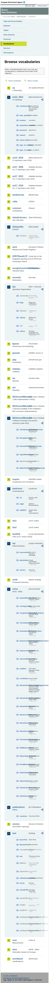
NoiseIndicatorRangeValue (24, 698)
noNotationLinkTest (24, 878)
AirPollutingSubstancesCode (24, 430)
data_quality (24, 115)
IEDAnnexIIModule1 (20, 397)
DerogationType (24, 438)
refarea (22, 318)
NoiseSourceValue (24, 731)
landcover (17, 488)
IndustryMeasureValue (24, 659)
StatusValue (24, 781)
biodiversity (18, 195)
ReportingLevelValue (24, 756)
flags (22, 303)
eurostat (16, 277)
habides (16, 369)
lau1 (14, 521)
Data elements (9, 35)
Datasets (6, 26)
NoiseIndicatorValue (24, 706)
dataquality (17, 227)
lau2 (14, 527)
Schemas (7, 39)
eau (21, 856)
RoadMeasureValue (24, 764)
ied (13, 387)
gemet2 (16, 353)
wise (14, 949)
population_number (24, 125)
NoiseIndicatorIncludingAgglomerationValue (24, 685)
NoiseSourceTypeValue (24, 723)
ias (13, 378)
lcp (13, 543)
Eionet (13, 16)
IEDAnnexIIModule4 (20, 418)
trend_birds (24, 140)
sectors (23, 570)
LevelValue (24, 678)
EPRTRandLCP (19, 256)
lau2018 (16, 534)
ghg (14, 360)
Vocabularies (8, 44)
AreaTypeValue (24, 606)
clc (21, 498)
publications (18, 807)
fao (14, 287)
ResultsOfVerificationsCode (24, 446)
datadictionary (19, 217)
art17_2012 (17, 176)
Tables (5, 30)
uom (14, 940)
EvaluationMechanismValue (24, 631)
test (14, 833)
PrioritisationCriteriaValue (24, 740)
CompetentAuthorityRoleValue (24, 613)
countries (23, 816)
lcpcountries (24, 552)
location (23, 120)
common (16, 208)
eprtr (14, 247)
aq (13, 88)
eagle (22, 504)
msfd (14, 580)
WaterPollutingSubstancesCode (24, 468)
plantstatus (24, 560)
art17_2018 (17, 185)
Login (29, 6)
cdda (14, 201)
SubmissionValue (24, 796)
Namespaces (8, 53)
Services (6, 48)
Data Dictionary (21, 16)
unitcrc (22, 331)
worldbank (17, 959)
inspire (15, 479)
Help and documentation (12, 21)
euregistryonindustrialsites (20, 268)
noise (15, 589)
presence (23, 130)
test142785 (24, 890)
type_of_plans (24, 150)
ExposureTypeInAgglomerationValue (24, 641)
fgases (15, 344)
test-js (22, 883)
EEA (14, 2)
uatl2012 (23, 510)
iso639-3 (23, 669)
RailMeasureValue (24, 748)
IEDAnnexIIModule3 (20, 406)
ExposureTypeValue (24, 651)
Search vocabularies (14, 81)
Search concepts (32, 81)
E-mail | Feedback (10, 976)
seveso (15, 824)
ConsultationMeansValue (24, 623)
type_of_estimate (24, 145)
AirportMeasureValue (24, 598)
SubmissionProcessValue (24, 788)
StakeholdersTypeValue (24, 773)
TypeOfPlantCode (24, 455)
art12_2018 (17, 158)
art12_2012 (17, 97)
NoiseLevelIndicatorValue (24, 715)
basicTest (23, 840)
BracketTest (24, 845)
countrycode (24, 106)
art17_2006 (17, 167)
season (22, 135)
